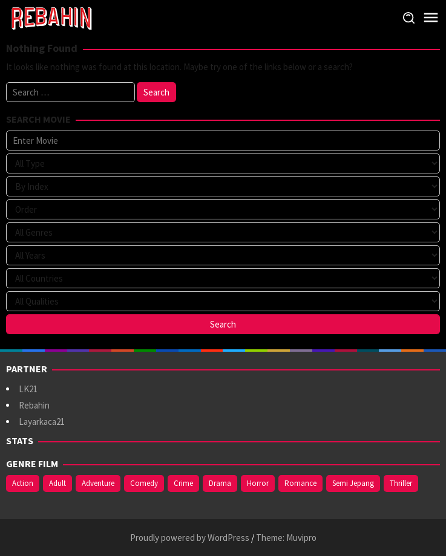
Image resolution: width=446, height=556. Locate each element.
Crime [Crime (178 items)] (183, 483)
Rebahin (34, 405)
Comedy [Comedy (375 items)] (144, 483)
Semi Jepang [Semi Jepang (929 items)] (353, 483)
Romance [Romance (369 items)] (300, 483)
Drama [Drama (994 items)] (220, 483)
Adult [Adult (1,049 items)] (57, 483)
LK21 (28, 389)
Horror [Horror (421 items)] (258, 483)
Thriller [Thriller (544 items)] (401, 483)
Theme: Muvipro (286, 537)
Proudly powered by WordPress (189, 537)
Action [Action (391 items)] (22, 483)
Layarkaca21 (42, 421)
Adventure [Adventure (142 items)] (98, 483)
